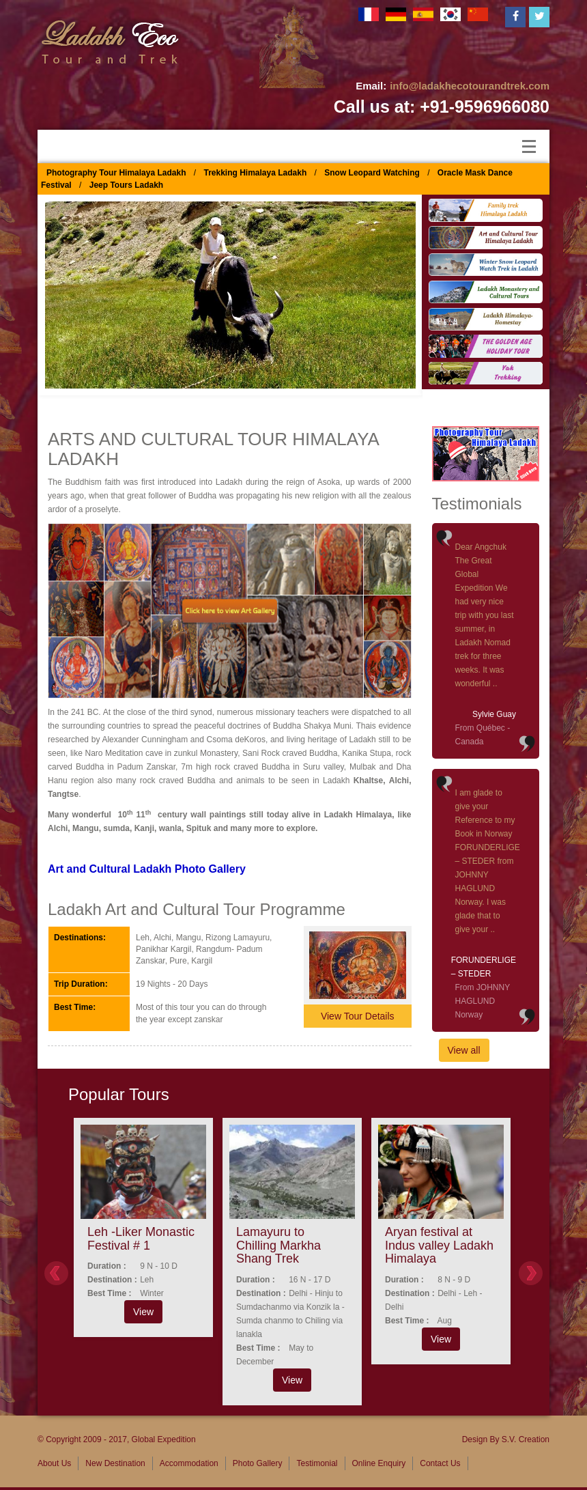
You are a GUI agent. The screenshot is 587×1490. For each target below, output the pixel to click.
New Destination (115, 1463)
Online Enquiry (379, 1463)
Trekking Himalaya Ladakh (255, 173)
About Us (54, 1463)
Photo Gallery (258, 1463)
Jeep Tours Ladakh (126, 185)
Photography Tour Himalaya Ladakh (116, 173)
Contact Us (440, 1463)
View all (464, 1050)
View (143, 1311)
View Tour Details (358, 1016)
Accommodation (189, 1463)
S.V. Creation (525, 1439)
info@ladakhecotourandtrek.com (469, 86)
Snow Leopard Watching (372, 173)
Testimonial (316, 1463)
